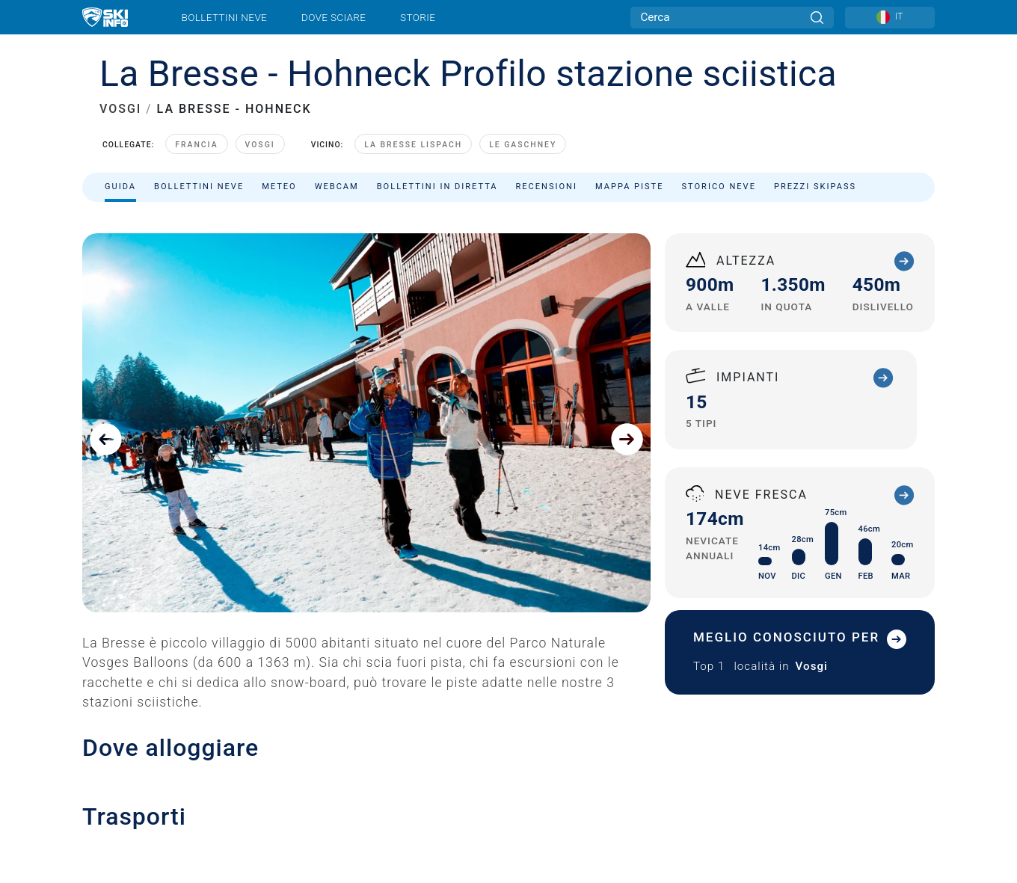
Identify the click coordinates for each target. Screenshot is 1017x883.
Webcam (337, 186)
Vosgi (260, 145)
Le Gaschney (522, 145)
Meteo (279, 186)
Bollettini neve (225, 17)
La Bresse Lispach (413, 145)
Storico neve (719, 186)
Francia (196, 145)
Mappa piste (629, 186)
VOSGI (120, 109)
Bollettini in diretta (437, 186)
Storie (417, 17)
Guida (120, 186)
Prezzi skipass (815, 186)
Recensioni (546, 186)
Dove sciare (333, 17)
